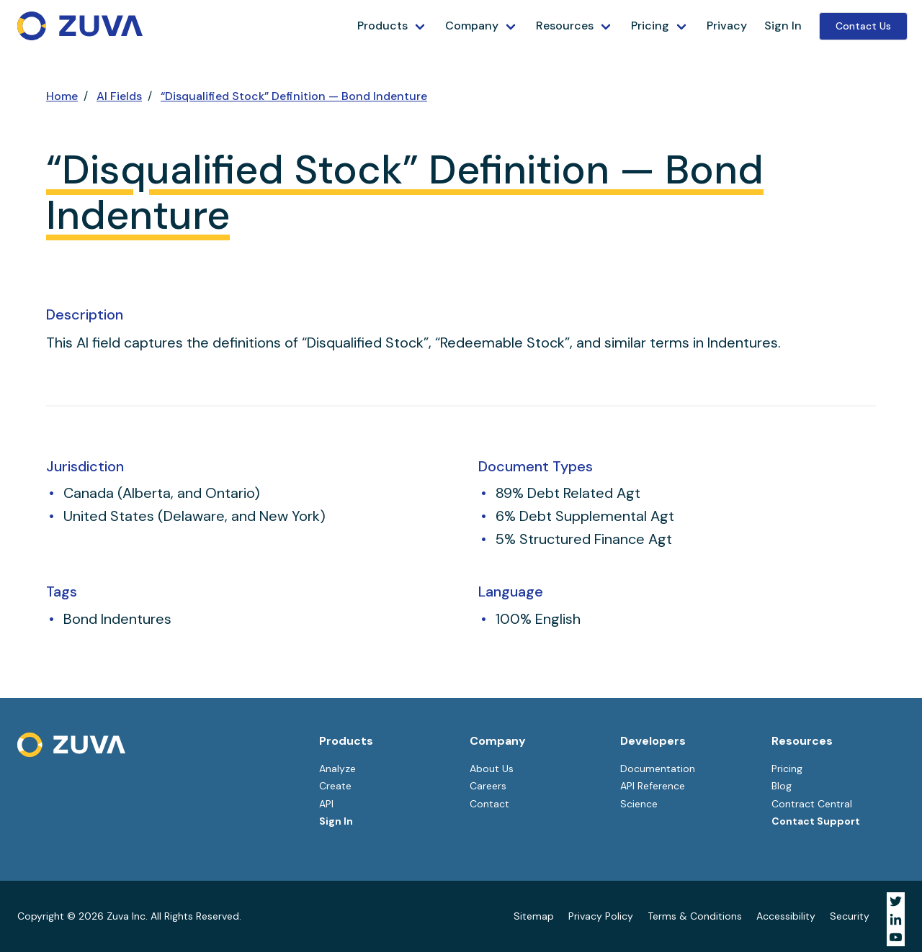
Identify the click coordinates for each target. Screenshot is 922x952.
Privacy (727, 25)
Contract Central (811, 803)
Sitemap (534, 916)
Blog (781, 785)
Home (62, 96)
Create (335, 785)
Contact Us (863, 25)
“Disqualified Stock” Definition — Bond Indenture (294, 96)
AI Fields (119, 96)
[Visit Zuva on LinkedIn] (896, 919)
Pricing (650, 25)
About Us (492, 768)
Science (639, 803)
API (326, 803)
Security (849, 916)
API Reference (652, 785)
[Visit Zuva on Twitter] (896, 901)
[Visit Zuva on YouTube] (896, 937)
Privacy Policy (600, 916)
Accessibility (785, 916)
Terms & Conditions (695, 916)
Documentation (657, 768)
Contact (489, 803)
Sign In (783, 25)
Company (471, 25)
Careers (488, 785)
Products (382, 25)
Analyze (337, 768)
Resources (565, 25)
